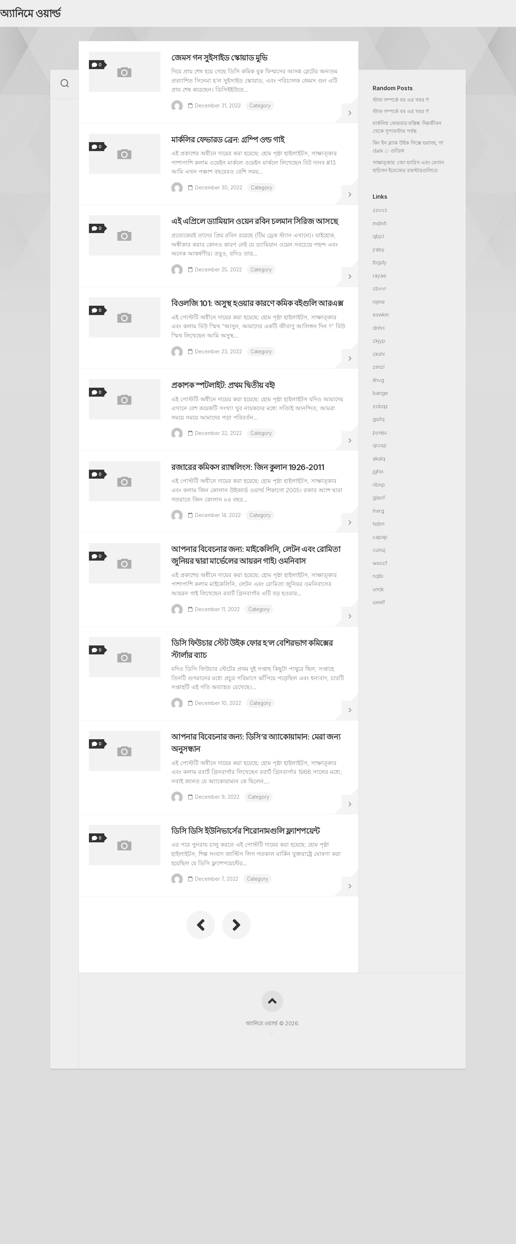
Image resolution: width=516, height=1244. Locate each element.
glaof (379, 500)
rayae (379, 278)
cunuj (379, 552)
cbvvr (379, 290)
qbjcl (378, 238)
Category (265, 111)
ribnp (379, 487)
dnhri (378, 330)
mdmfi (380, 225)
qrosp (380, 447)
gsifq (378, 421)
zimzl (378, 369)
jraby (378, 251)
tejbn (378, 526)
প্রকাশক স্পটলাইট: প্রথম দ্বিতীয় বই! (234, 448)
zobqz (380, 408)
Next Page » (236, 1058)
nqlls (378, 578)
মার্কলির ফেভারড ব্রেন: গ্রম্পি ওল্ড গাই (239, 154)
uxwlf (379, 604)
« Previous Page (200, 1058)
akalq (379, 461)
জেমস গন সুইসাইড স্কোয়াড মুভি (229, 63)
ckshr (379, 356)
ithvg (378, 382)
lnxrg (378, 513)
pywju (380, 434)
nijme (379, 304)
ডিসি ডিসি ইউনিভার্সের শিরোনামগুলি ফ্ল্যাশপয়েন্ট (258, 959)
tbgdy (380, 264)
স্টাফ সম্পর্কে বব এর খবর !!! (401, 102)
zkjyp (379, 343)
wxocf (380, 565)
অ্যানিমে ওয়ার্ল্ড (44, 15)
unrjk (378, 591)
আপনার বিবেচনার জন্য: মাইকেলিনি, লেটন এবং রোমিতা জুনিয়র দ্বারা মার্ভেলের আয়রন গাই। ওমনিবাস (255, 652)
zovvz (380, 212)
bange (380, 395)
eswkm (381, 317)
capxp (380, 539)
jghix (378, 473)
